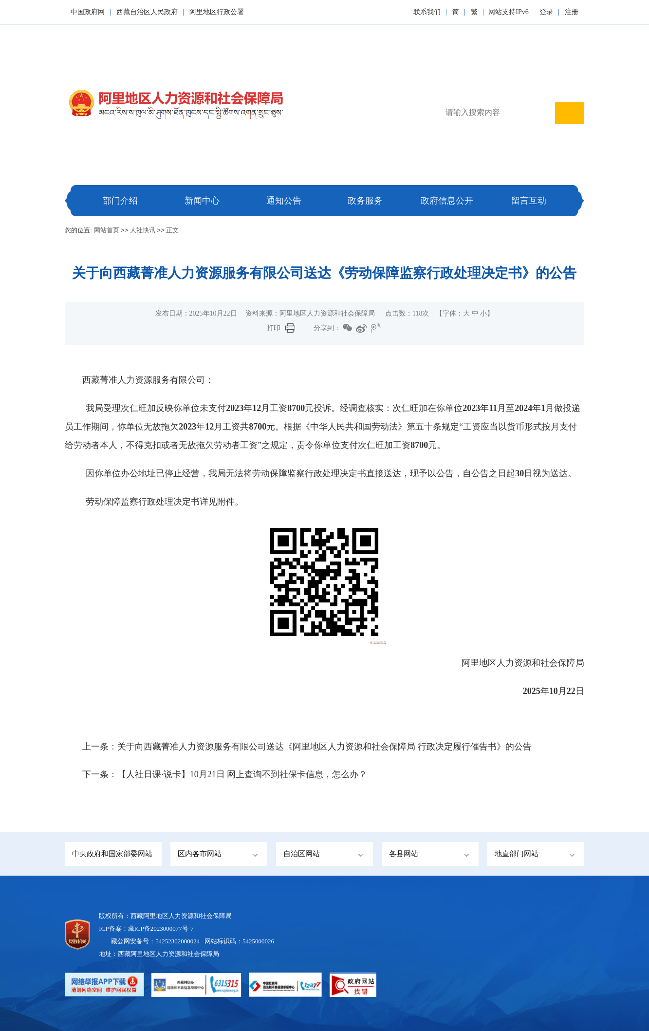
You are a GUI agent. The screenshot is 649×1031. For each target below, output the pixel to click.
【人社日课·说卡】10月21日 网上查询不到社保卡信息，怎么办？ (242, 774)
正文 (172, 230)
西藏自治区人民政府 (147, 12)
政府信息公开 (447, 201)
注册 (571, 12)
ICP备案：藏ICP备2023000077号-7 (146, 928)
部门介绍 (120, 201)
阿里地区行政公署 (216, 12)
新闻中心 (202, 201)
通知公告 (283, 201)
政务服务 (365, 201)
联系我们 (427, 12)
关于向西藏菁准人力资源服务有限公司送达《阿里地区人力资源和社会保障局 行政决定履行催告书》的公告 (324, 746)
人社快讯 (142, 230)
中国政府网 (88, 12)
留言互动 (528, 201)
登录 (546, 12)
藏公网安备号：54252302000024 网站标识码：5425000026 (192, 941)
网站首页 (106, 230)
